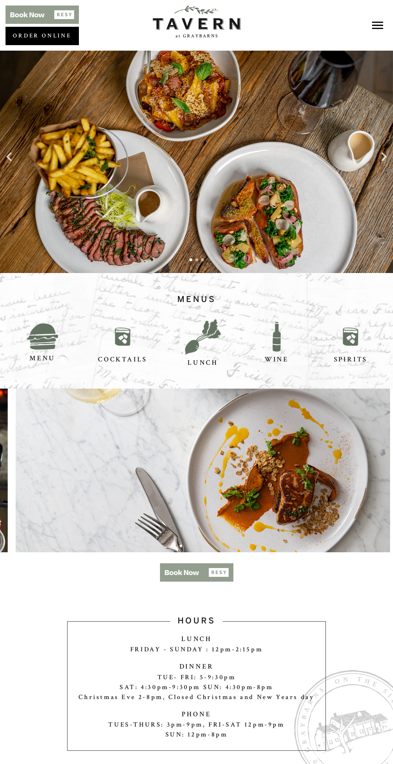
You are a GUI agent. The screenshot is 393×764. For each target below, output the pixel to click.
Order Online (42, 36)
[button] (42, 15)
